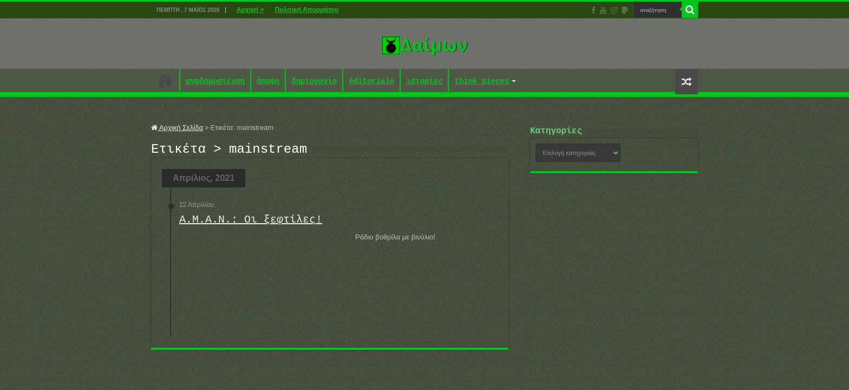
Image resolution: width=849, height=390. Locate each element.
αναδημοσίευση (215, 81)
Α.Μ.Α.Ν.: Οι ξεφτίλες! (250, 223)
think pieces (481, 81)
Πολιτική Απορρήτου (306, 10)
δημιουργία (314, 81)
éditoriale (371, 81)
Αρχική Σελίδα (177, 127)
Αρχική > (250, 10)
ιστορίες (424, 81)
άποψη (268, 81)
